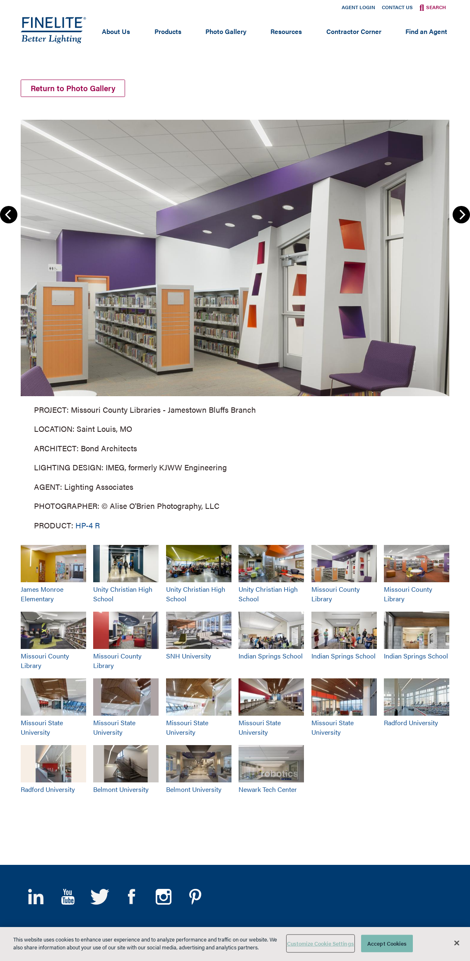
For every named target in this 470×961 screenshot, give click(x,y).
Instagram (163, 897)
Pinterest (195, 897)
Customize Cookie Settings (320, 943)
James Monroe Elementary (42, 593)
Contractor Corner (353, 31)
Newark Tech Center (268, 789)
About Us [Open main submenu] (116, 31)
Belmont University (121, 789)
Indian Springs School (271, 656)
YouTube (68, 897)
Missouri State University (42, 727)
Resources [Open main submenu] (286, 31)
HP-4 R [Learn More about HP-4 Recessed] (87, 524)
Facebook (131, 897)
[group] (235, 323)
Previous (8, 214)
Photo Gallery (225, 31)
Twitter (99, 897)
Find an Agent (426, 31)
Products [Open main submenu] (167, 31)
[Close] (457, 943)
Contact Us (397, 7)
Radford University (411, 722)
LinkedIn (36, 897)
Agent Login (358, 7)
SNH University (188, 656)
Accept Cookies (387, 943)
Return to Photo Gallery (73, 88)
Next (461, 214)
